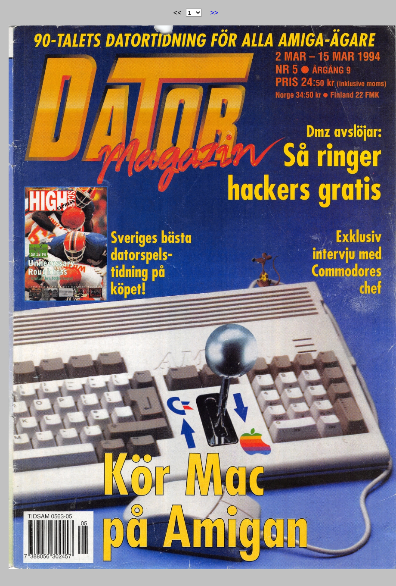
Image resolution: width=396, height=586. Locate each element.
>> (214, 12)
